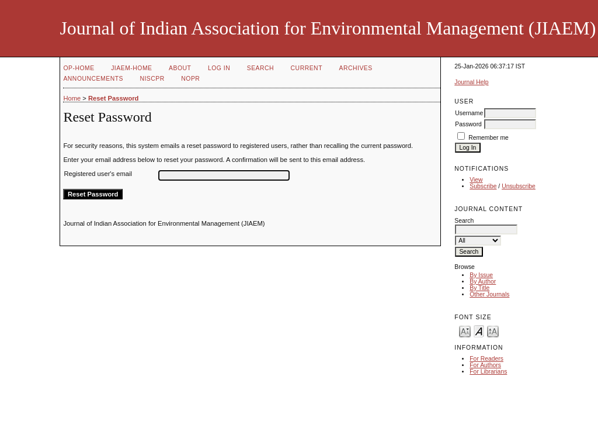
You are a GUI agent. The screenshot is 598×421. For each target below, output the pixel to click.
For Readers (486, 359)
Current (306, 68)
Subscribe (483, 186)
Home (72, 98)
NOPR (190, 78)
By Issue (481, 275)
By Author (483, 281)
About (180, 68)
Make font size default (479, 330)
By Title (479, 288)
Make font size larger (493, 330)
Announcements (93, 78)
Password (468, 124)
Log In (219, 68)
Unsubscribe (519, 186)
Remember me (488, 137)
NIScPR (152, 78)
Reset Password (113, 98)
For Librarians (488, 371)
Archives (355, 68)
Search (260, 68)
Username (469, 113)
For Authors (485, 365)
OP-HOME (78, 68)
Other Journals (489, 294)
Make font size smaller (465, 330)
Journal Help (471, 82)
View (476, 180)
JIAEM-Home (131, 68)
